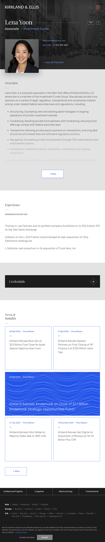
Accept (45, 537)
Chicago (42, 513)
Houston (60, 513)
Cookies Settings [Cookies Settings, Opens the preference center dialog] (27, 537)
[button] (52, 281)
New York (47, 45)
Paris (55, 509)
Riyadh (35, 504)
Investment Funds (36, 29)
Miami (81, 513)
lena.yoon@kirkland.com (54, 40)
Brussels (18, 509)
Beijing (15, 504)
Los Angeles (71, 513)
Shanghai (44, 504)
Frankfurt (29, 509)
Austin (14, 513)
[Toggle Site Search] (91, 7)
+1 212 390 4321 (60, 45)
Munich (47, 509)
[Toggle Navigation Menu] (98, 7)
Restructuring (65, 491)
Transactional (92, 491)
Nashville (90, 513)
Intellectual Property (13, 491)
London (38, 509)
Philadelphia (27, 516)
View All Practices (54, 62)
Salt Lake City (40, 516)
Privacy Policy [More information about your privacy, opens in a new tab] (21, 532)
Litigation (39, 491)
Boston (33, 513)
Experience (12, 205)
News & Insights (10, 316)
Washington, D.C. (55, 516)
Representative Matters (16, 214)
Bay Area (23, 513)
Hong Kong (25, 504)
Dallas (51, 513)
